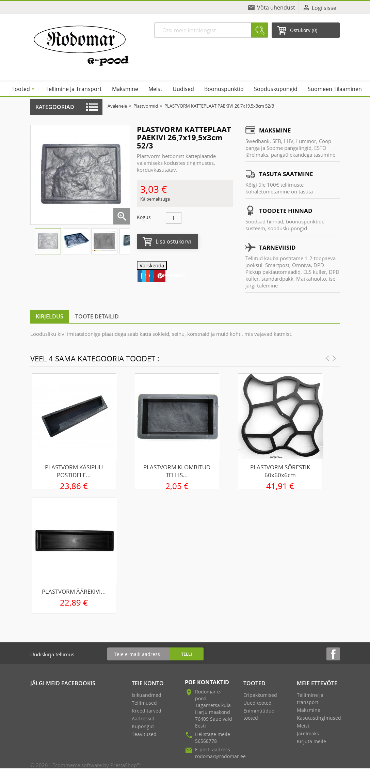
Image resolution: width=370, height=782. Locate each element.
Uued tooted (257, 703)
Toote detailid (97, 316)
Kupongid (143, 726)
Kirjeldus (49, 316)
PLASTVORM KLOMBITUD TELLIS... (176, 471)
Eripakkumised (260, 695)
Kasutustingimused (319, 718)
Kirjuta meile (311, 741)
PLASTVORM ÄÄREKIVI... (74, 591)
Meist (303, 725)
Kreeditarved (146, 710)
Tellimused (144, 703)
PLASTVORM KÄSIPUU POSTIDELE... (74, 471)
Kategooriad (54, 107)
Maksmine (308, 710)
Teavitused (144, 734)
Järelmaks (308, 733)
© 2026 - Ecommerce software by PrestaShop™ (85, 765)
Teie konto (148, 683)
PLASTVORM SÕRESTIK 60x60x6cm (280, 471)
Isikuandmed (146, 695)
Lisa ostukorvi (173, 241)
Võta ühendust (276, 7)
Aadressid (143, 718)
